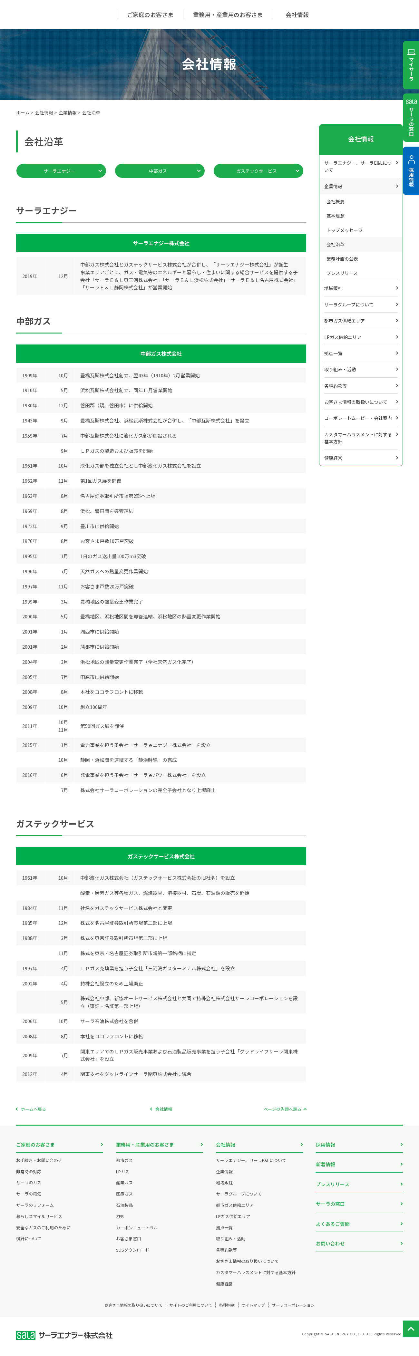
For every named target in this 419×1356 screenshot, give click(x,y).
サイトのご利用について (181, 1310)
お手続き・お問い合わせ (39, 1165)
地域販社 (333, 288)
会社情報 (44, 112)
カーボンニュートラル (137, 1232)
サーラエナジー (59, 171)
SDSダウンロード (132, 1255)
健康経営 (333, 458)
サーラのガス (28, 1187)
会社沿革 (335, 244)
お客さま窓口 (128, 1243)
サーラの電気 (28, 1199)
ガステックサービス (256, 171)
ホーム (23, 112)
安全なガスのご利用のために (43, 1232)
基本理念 (335, 215)
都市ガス (124, 1165)
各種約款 (228, 1310)
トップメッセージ (344, 230)
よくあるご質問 (333, 1215)
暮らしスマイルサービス (39, 1221)
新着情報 (325, 1161)
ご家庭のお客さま (35, 1144)
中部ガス (158, 171)
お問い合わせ (330, 1232)
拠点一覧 (333, 353)
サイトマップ (265, 1310)
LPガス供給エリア (342, 337)
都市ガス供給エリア (344, 320)
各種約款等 (335, 386)
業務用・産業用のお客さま (145, 1144)
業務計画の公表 (342, 259)
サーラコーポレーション (317, 1310)
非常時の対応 (28, 1176)
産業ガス (124, 1187)
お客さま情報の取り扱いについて (247, 1266)
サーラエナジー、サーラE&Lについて (358, 166)
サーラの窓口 (330, 1197)
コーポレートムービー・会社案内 (358, 418)
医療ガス (124, 1199)
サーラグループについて (349, 304)
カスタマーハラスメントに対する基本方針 (358, 438)
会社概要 (335, 201)
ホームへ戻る (33, 1109)
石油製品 (124, 1209)
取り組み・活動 (340, 369)
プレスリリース (342, 273)
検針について (28, 1243)
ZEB (120, 1221)
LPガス (122, 1176)
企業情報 (68, 112)
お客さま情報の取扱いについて (355, 402)
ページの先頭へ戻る (282, 1109)
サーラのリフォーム (35, 1209)
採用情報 (325, 1144)
